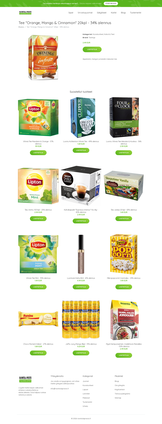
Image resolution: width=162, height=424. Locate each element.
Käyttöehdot (120, 391)
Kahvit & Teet (109, 36)
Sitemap (118, 399)
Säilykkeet (101, 13)
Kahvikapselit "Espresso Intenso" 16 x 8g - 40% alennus (81, 212)
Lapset (85, 391)
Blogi (123, 13)
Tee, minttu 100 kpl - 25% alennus (38, 211)
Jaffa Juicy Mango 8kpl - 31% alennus (81, 345)
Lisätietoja (92, 51)
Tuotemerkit (135, 13)
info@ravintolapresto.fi (60, 390)
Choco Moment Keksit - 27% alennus (38, 345)
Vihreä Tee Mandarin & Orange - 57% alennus (38, 144)
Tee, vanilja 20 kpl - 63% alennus (124, 211)
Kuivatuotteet (98, 36)
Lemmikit (86, 395)
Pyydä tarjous (111, 3)
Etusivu (21, 28)
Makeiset (86, 399)
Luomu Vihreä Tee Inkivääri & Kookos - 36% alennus (123, 144)
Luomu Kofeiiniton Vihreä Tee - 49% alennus (81, 143)
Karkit (113, 13)
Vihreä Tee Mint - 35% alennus (38, 280)
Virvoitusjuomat (85, 13)
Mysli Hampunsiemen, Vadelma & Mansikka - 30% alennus (124, 346)
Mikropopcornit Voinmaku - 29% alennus (123, 280)
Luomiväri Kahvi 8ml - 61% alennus (81, 280)
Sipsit (71, 13)
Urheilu (85, 408)
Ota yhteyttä (120, 387)
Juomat (86, 383)
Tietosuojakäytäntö (122, 395)
